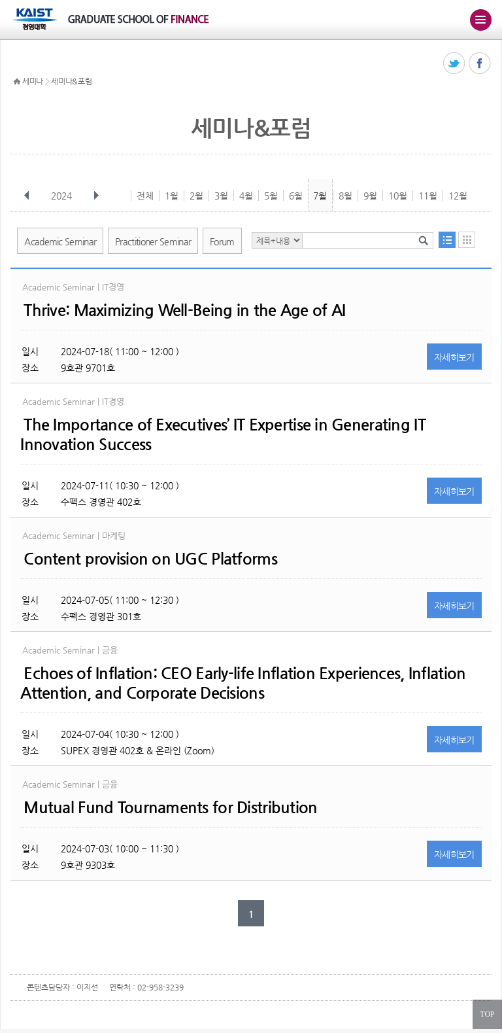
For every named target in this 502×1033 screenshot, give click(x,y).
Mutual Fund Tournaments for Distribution (170, 807)
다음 (96, 195)
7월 (320, 195)
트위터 (454, 63)
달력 (466, 240)
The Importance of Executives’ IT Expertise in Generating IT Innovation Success (223, 434)
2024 (63, 195)
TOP (487, 1014)
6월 (296, 195)
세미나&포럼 (71, 81)
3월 (221, 195)
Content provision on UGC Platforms (150, 559)
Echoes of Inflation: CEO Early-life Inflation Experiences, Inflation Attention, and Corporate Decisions (242, 683)
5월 (271, 195)
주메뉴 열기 (480, 20)
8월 (345, 195)
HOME (17, 81)
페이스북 (480, 63)
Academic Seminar (60, 241)
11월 (427, 195)
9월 (370, 195)
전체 (145, 195)
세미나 (32, 81)
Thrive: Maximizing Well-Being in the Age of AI (184, 310)
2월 (196, 195)
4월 (246, 195)
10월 (397, 195)
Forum (222, 241)
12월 (457, 195)
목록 (447, 240)
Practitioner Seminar (153, 241)
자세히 (454, 357)
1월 (171, 195)
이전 (26, 195)
